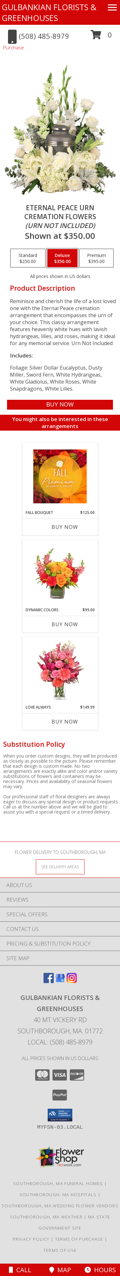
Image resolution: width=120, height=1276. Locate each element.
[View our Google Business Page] (60, 981)
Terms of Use (60, 1250)
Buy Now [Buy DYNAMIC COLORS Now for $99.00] (65, 624)
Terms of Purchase (79, 1239)
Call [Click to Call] (20, 1270)
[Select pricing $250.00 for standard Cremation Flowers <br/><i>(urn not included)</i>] (28, 258)
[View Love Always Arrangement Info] (60, 671)
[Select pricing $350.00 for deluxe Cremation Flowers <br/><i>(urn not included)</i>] (62, 258)
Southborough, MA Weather (46, 1217)
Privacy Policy (31, 1239)
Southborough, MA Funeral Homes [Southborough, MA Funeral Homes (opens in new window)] (58, 1183)
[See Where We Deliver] (60, 866)
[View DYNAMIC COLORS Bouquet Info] (60, 573)
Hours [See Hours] (100, 1270)
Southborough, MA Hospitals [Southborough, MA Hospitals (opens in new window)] (58, 1194)
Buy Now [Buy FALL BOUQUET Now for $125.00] (65, 527)
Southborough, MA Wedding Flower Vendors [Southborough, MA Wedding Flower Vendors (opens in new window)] (60, 1206)
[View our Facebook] (49, 981)
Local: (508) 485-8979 (60, 1042)
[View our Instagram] (72, 981)
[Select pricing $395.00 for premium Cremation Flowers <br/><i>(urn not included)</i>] (96, 258)
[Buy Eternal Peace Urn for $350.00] (60, 405)
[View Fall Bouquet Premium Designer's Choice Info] (60, 476)
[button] (101, 37)
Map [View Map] (60, 1270)
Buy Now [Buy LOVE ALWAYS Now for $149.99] (65, 721)
